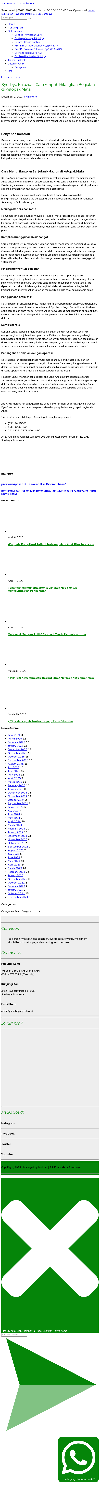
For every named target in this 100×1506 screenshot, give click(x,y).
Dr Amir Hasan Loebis (27, 42)
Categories (7, 911)
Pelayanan (20, 67)
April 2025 (14, 778)
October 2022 (16, 882)
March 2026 (15, 738)
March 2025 (15, 782)
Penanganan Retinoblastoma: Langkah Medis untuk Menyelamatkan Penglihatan (42, 589)
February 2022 (16, 886)
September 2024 (18, 803)
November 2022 (17, 879)
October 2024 (16, 800)
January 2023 (15, 875)
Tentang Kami (16, 27)
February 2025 (16, 785)
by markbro (30, 97)
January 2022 (15, 890)
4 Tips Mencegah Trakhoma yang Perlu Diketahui (40, 721)
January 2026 (15, 746)
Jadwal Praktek (17, 60)
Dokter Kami (15, 31)
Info (10, 71)
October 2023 (16, 843)
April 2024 (14, 821)
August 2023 (16, 850)
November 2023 (17, 839)
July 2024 (13, 810)
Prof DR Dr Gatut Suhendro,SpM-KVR (36, 45)
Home (11, 24)
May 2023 (14, 861)
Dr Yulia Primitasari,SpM (28, 35)
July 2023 (13, 854)
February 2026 (16, 742)
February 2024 (16, 828)
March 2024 (15, 825)
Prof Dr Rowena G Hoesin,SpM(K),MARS (38, 49)
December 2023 (17, 836)
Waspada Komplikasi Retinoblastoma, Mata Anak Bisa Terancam (51, 544)
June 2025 (14, 771)
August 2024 (16, 807)
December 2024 (17, 792)
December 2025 (17, 749)
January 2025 (15, 789)
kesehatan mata (10, 77)
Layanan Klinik (16, 63)
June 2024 (14, 814)
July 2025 (13, 767)
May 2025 (14, 774)
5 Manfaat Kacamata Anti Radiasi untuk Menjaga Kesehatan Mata (51, 677)
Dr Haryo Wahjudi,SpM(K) (29, 38)
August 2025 (16, 764)
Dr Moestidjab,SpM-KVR (28, 53)
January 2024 (15, 832)
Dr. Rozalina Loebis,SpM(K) (30, 56)
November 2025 (17, 753)
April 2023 (14, 864)
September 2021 (18, 897)
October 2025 (16, 756)
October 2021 (16, 893)
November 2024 (17, 796)
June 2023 (14, 857)
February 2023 (16, 872)
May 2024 (14, 818)
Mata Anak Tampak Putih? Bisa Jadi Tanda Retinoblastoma (47, 634)
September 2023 (18, 846)
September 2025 (18, 760)
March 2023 (15, 868)
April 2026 (14, 735)
